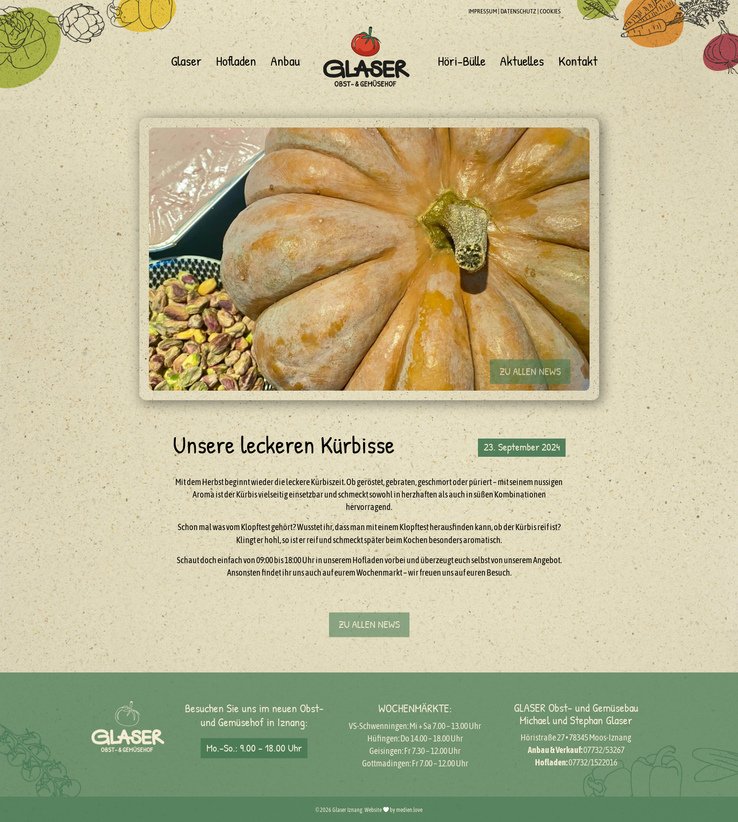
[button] (530, 386)
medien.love (409, 810)
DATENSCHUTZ (518, 11)
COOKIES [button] (550, 11)
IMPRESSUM (482, 11)
